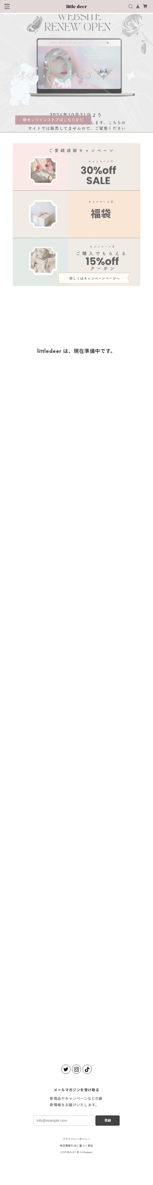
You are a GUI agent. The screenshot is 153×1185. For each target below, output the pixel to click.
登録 (107, 1120)
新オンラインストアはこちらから (53, 120)
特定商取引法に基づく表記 (76, 1146)
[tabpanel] (76, 73)
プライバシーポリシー (76, 1139)
